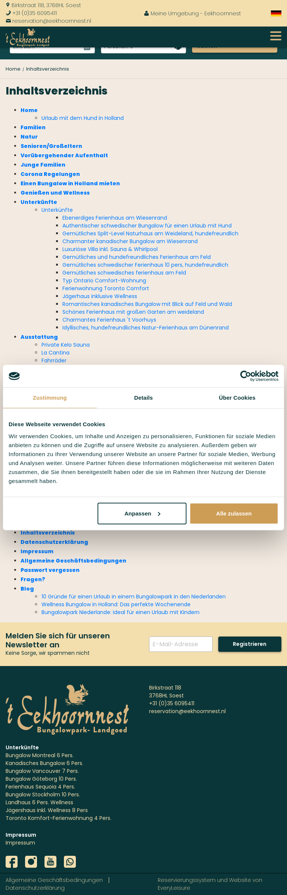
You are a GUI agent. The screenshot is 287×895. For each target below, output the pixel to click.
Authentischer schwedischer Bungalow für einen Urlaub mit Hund (147, 225)
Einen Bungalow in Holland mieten (70, 183)
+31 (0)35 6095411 (31, 13)
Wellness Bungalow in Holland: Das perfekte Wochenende (116, 604)
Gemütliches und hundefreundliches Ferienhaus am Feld (136, 257)
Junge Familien (43, 164)
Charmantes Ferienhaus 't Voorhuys (109, 319)
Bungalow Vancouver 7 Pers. (42, 771)
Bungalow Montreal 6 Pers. (40, 755)
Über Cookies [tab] (237, 397)
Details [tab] (143, 397)
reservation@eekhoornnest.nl (48, 21)
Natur (29, 136)
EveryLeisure (174, 888)
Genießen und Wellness (55, 192)
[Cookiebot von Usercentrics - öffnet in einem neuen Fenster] (245, 376)
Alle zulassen (233, 513)
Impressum (37, 551)
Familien (33, 127)
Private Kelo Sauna (65, 345)
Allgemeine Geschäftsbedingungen (73, 560)
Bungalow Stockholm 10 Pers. (43, 794)
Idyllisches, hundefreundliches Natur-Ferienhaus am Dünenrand (145, 327)
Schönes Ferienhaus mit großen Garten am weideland (133, 312)
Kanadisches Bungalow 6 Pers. (44, 763)
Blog (27, 588)
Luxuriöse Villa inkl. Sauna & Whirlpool (110, 249)
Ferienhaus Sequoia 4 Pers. (40, 786)
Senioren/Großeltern (51, 146)
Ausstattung (39, 337)
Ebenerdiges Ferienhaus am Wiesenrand (114, 218)
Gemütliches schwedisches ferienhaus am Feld (124, 272)
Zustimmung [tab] (50, 397)
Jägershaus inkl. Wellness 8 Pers (47, 810)
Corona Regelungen (50, 174)
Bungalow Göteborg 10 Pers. (41, 779)
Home (29, 110)
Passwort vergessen (50, 570)
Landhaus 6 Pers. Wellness (39, 802)
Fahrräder (54, 360)
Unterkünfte (39, 202)
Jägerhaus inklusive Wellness (99, 296)
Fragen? (33, 579)
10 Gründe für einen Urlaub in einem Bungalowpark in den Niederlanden (133, 596)
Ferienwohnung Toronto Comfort (105, 288)
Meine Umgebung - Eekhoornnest (192, 13)
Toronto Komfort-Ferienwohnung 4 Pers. (58, 818)
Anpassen (142, 513)
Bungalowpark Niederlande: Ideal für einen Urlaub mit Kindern (120, 612)
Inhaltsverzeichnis (48, 532)
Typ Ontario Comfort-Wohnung (104, 280)
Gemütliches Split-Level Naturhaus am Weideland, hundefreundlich (150, 233)
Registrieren (249, 644)
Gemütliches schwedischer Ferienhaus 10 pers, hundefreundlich (145, 265)
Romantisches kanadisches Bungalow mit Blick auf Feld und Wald (147, 304)
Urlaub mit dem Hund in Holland (82, 118)
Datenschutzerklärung (54, 542)
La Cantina (55, 352)
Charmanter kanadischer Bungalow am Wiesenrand (130, 241)
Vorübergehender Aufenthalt (64, 155)
